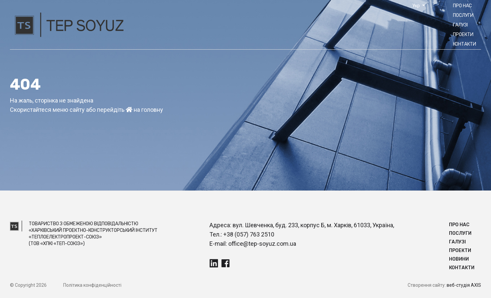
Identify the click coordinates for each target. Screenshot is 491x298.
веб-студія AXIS (464, 285)
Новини (459, 259)
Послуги (463, 15)
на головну (144, 109)
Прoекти (463, 34)
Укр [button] (416, 5)
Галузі (460, 25)
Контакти (464, 44)
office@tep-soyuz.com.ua (262, 243)
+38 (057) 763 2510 (248, 234)
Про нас (462, 6)
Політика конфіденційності (92, 285)
